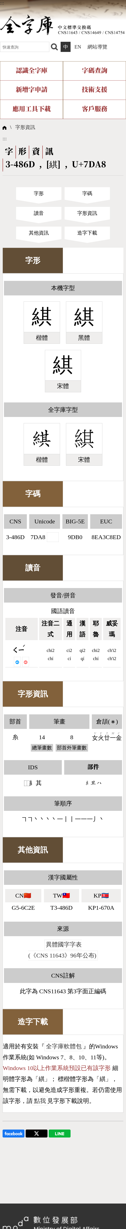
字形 (39, 193)
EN (77, 47)
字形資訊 (25, 127)
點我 (40, 1101)
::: (2, 3)
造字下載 (87, 233)
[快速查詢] (24, 47)
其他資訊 (39, 233)
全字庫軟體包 (64, 1046)
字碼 (87, 193)
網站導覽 (97, 47)
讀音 (39, 213)
